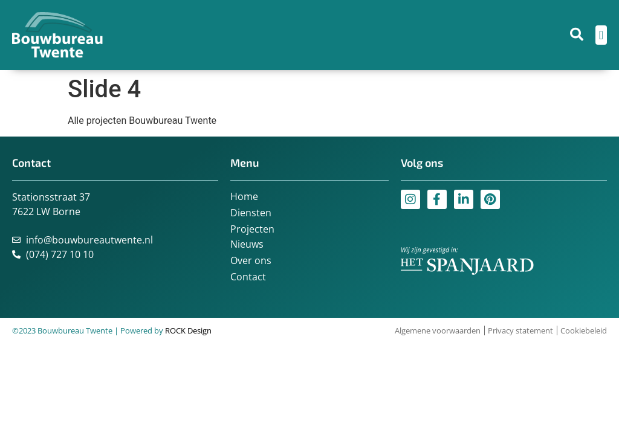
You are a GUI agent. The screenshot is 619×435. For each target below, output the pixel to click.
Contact (248, 276)
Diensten (250, 212)
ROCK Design (188, 330)
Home (244, 196)
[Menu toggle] (601, 35)
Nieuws (247, 244)
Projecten (252, 229)
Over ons (250, 260)
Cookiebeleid (583, 330)
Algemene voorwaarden (438, 330)
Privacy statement (520, 330)
